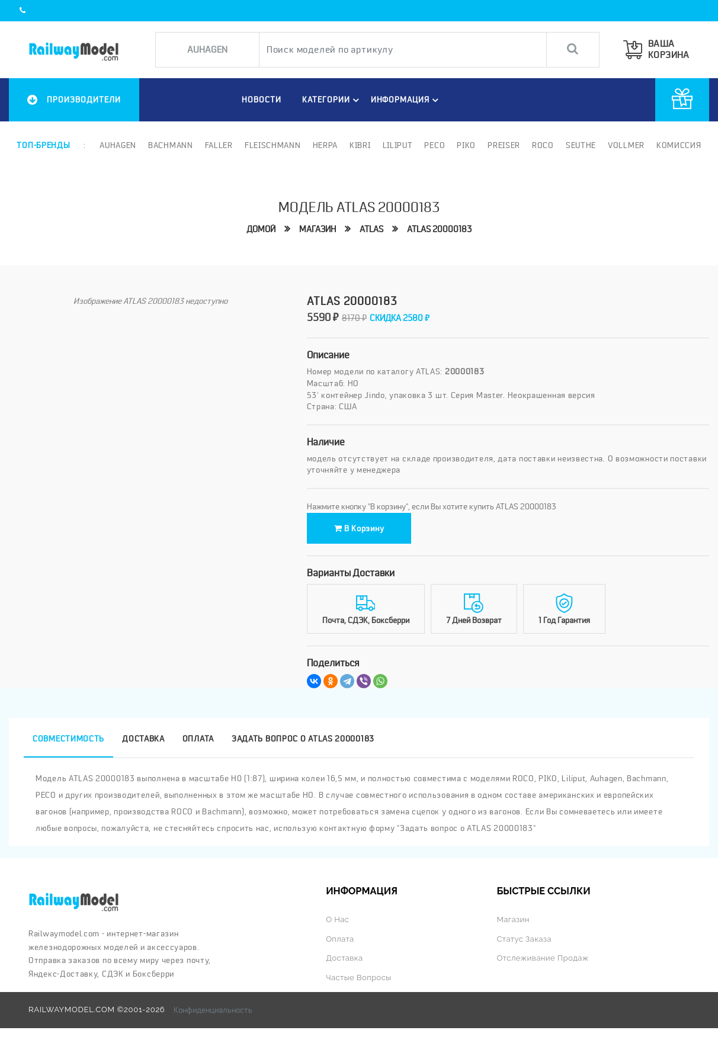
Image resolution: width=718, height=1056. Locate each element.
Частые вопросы (358, 977)
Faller (219, 145)
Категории (332, 100)
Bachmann (170, 145)
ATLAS (371, 229)
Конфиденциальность (213, 1010)
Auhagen (118, 145)
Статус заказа (523, 939)
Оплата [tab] (198, 738)
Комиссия (678, 145)
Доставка (344, 958)
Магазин (317, 229)
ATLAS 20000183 (439, 229)
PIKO (466, 145)
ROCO (543, 145)
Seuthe (581, 145)
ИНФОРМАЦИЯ (407, 100)
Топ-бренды (43, 145)
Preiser (504, 145)
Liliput (398, 145)
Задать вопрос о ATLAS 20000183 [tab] (303, 738)
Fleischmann (273, 145)
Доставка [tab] (143, 738)
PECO (434, 145)
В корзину (359, 528)
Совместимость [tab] (68, 738)
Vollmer (626, 145)
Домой (260, 229)
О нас (337, 919)
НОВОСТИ (261, 99)
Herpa (325, 145)
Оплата (340, 939)
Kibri (360, 145)
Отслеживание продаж (542, 958)
